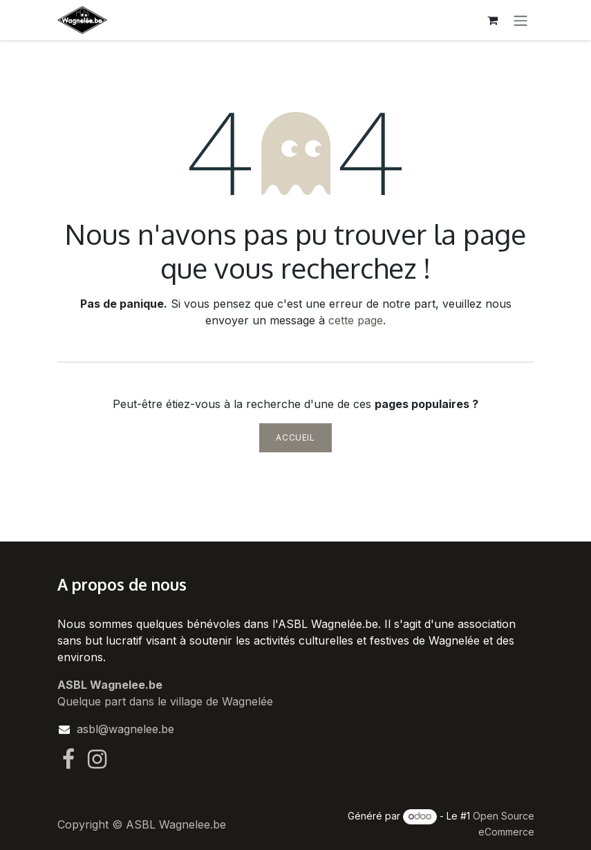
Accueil (295, 437)
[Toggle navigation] (520, 20)
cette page (355, 320)
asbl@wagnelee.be (125, 729)
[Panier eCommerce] (493, 20)
